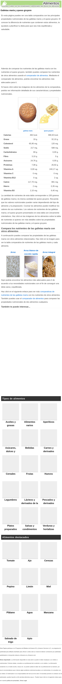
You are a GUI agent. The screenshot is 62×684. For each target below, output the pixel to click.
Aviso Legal (23, 680)
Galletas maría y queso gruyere (16, 10)
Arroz (13, 252)
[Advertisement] (31, 48)
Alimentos (51, 3)
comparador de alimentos (37, 75)
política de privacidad (13, 680)
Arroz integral (49, 252)
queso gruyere (48, 131)
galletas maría (27, 131)
